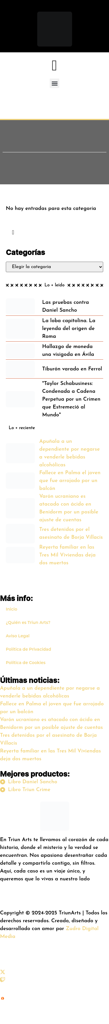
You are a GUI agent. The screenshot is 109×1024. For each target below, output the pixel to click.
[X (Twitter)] (2, 973)
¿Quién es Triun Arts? (28, 622)
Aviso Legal (18, 635)
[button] (54, 83)
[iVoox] (2, 1010)
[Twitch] (2, 981)
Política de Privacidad (28, 649)
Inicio (11, 609)
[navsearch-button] (13, 233)
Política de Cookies (25, 662)
